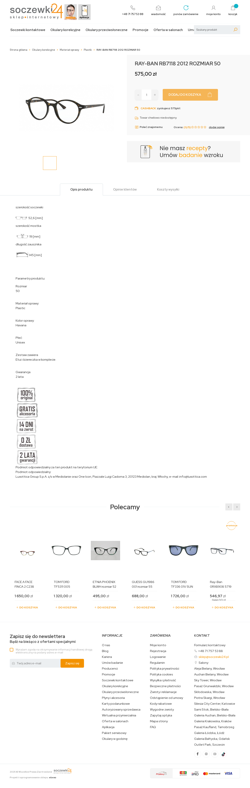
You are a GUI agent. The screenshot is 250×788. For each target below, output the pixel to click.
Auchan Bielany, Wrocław (211, 674)
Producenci (110, 669)
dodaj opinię (217, 127)
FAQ (153, 727)
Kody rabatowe (161, 704)
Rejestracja (158, 651)
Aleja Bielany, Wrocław (209, 669)
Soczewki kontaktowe (28, 30)
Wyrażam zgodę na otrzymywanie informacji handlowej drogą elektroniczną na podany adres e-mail (54, 651)
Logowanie (158, 657)
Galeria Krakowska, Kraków (212, 721)
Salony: (204, 663)
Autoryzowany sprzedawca (121, 710)
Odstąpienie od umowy (166, 698)
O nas (106, 645)
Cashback (148, 108)
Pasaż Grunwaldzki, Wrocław (214, 686)
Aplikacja (108, 727)
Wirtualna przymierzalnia (119, 715)
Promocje (140, 30)
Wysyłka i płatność (163, 680)
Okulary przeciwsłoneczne (106, 30)
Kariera (107, 657)
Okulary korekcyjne (65, 30)
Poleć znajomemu (148, 127)
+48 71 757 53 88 (210, 651)
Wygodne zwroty (162, 710)
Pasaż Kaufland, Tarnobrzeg (214, 727)
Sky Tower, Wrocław (207, 680)
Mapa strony (159, 721)
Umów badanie (112, 663)
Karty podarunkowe (116, 704)
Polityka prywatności (164, 669)
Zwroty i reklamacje (163, 692)
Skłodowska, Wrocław (209, 692)
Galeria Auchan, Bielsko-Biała (214, 715)
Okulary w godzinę (115, 739)
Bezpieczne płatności (165, 686)
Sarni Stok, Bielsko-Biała (211, 710)
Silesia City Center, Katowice (214, 704)
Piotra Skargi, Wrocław (209, 698)
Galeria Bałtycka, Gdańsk (212, 739)
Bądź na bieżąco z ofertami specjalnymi (43, 639)
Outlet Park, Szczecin (209, 745)
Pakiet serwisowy (114, 733)
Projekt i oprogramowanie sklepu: (33, 777)
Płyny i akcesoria (113, 698)
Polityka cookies (161, 674)
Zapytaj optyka (161, 715)
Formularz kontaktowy (209, 645)
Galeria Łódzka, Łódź (209, 733)
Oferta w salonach (168, 30)
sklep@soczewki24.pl (214, 657)
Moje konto (158, 645)
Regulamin (157, 663)
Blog (105, 651)
